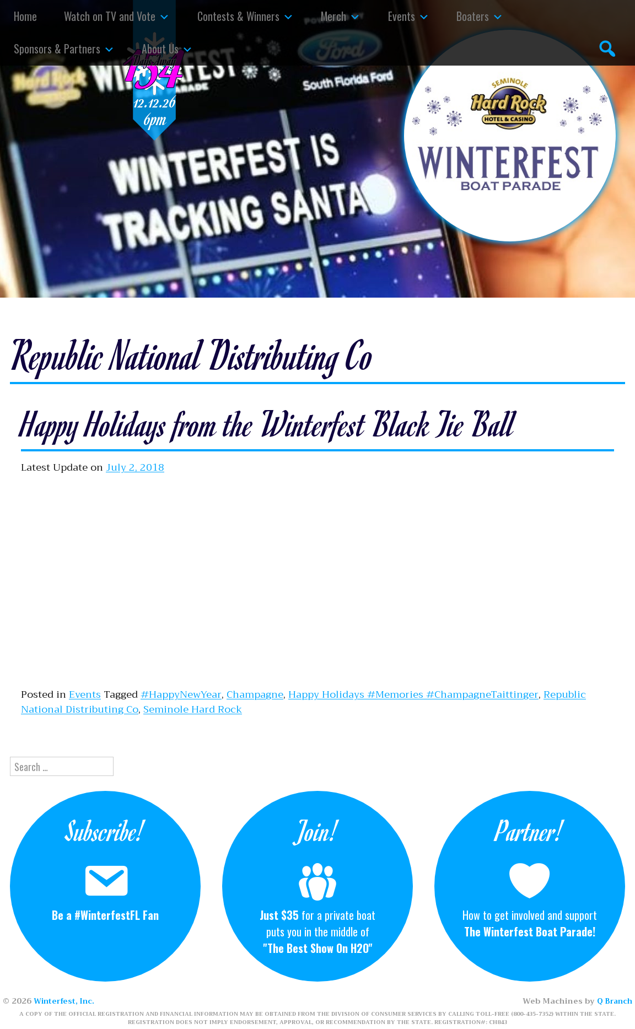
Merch (333, 16)
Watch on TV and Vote (109, 16)
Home (25, 16)
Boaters (472, 16)
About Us (160, 48)
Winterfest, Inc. (66, 1001)
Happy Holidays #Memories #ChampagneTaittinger (413, 694)
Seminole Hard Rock (192, 709)
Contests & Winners (238, 16)
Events (401, 16)
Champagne (255, 694)
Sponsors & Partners (57, 48)
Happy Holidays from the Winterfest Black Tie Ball (294, 421)
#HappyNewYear (181, 694)
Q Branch (613, 1001)
